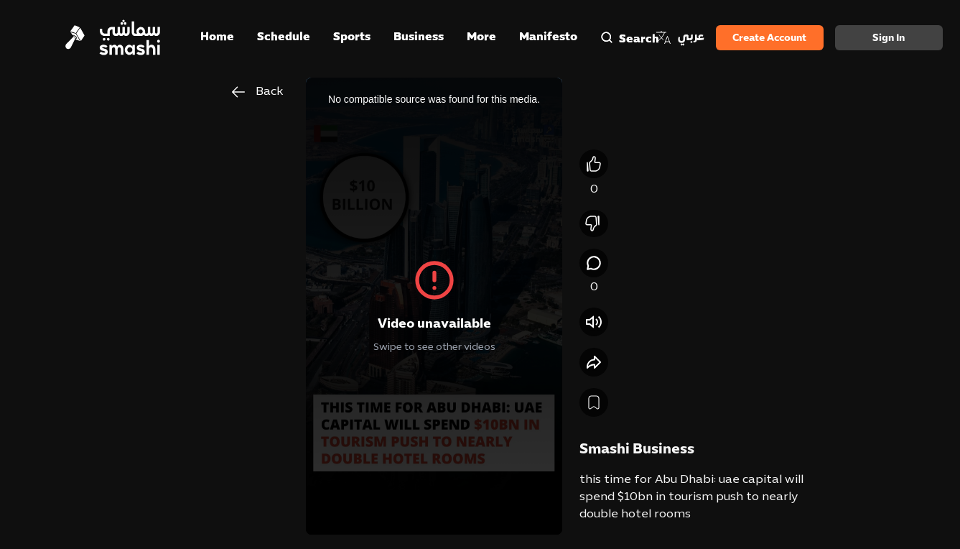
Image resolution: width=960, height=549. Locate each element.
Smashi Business (636, 449)
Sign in (888, 38)
